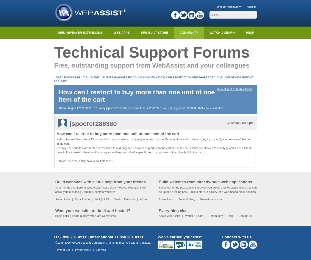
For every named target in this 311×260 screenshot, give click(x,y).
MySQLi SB (102, 199)
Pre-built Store (154, 32)
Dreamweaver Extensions (80, 32)
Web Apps (122, 32)
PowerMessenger (211, 199)
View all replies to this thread (234, 89)
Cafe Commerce (105, 215)
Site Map (101, 249)
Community (189, 32)
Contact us (245, 215)
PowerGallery (186, 199)
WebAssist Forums (72, 77)
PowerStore (166, 199)
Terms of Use (62, 249)
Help (231, 215)
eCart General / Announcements (128, 77)
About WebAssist (169, 215)
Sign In (251, 6)
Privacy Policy (83, 249)
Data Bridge (82, 199)
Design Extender (124, 199)
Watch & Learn (221, 32)
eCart (95, 77)
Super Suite (62, 199)
